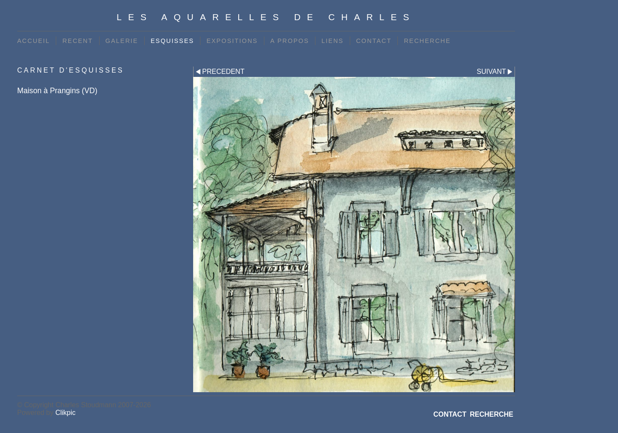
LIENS (332, 40)
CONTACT (373, 40)
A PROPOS (289, 40)
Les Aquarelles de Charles (266, 17)
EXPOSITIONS (232, 40)
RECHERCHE (427, 40)
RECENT (77, 40)
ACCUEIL (33, 40)
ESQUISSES (172, 40)
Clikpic (65, 412)
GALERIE (122, 40)
